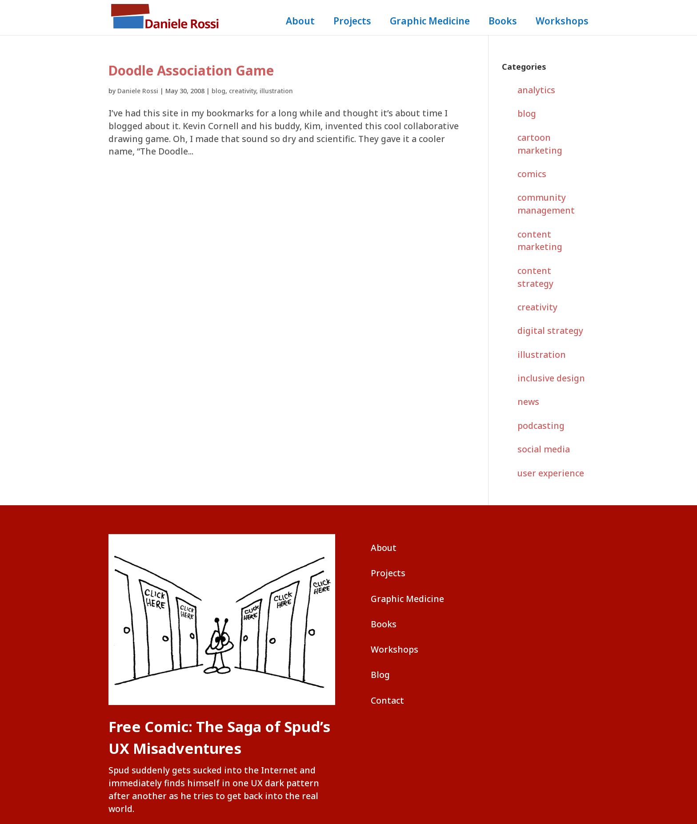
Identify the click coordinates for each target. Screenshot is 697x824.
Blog (380, 675)
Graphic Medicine (430, 22)
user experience (550, 473)
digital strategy (550, 331)
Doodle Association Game (191, 70)
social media (543, 449)
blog (218, 91)
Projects (352, 22)
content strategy (535, 277)
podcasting (541, 426)
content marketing (539, 240)
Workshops (562, 22)
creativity (242, 91)
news (528, 402)
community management (546, 203)
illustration (276, 91)
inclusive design (551, 378)
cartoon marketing (539, 143)
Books (503, 22)
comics (531, 174)
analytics (536, 90)
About (300, 22)
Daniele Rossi (137, 91)
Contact (387, 700)
